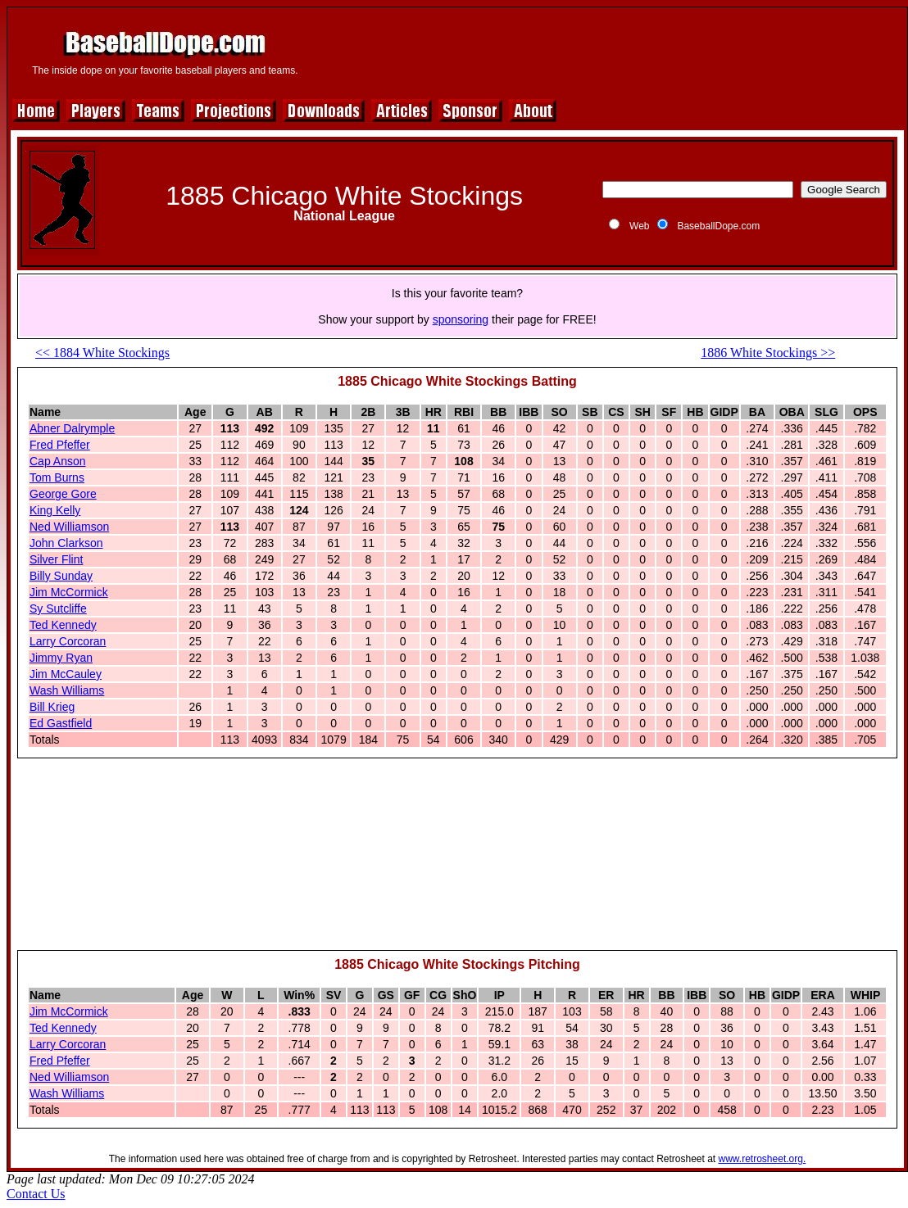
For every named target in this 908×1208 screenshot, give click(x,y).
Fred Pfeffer (60, 444)
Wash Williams (67, 690)
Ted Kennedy (63, 624)
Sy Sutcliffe (58, 608)
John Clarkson (66, 543)
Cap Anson (58, 461)
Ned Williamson (69, 526)
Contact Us (36, 1194)
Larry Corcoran (68, 641)
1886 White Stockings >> (768, 353)
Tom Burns (57, 477)
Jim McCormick (69, 592)
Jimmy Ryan (61, 657)
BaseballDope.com (718, 226)
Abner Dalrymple (72, 428)
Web (639, 226)
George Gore (63, 493)
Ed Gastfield (61, 723)
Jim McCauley (66, 674)
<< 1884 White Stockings (102, 353)
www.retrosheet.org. (762, 1159)
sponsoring (461, 319)
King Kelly (55, 510)
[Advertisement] (457, 861)
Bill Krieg (52, 706)
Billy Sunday (61, 575)
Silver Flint (56, 559)
